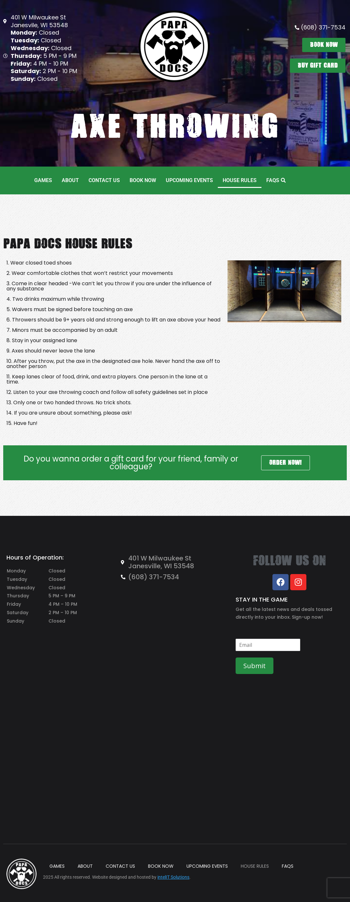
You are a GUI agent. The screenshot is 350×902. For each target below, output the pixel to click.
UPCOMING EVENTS (189, 180)
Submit (254, 665)
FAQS (272, 180)
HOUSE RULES (240, 180)
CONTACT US (104, 180)
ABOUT (70, 180)
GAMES (43, 180)
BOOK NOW (143, 180)
